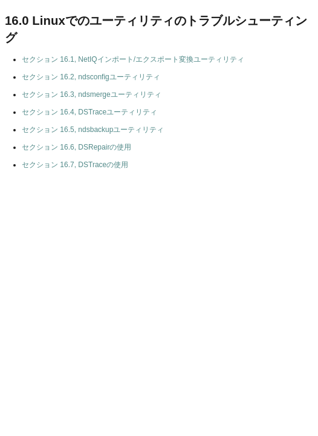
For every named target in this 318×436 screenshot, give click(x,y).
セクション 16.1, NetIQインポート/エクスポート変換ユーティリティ (133, 59)
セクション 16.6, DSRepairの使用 (76, 147)
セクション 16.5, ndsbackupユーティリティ (93, 129)
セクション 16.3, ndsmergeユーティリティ (91, 94)
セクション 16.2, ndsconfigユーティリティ (91, 77)
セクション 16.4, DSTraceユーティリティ (89, 112)
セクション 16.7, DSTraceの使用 (75, 164)
